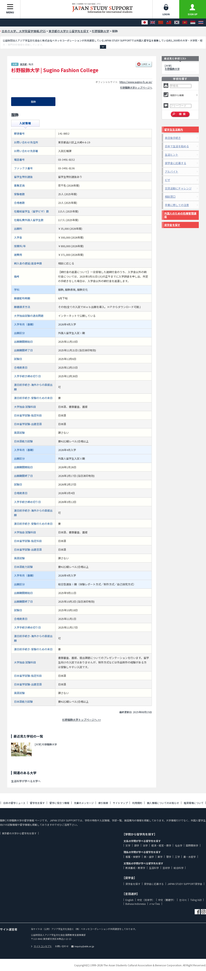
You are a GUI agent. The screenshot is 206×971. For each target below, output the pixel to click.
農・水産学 (189, 856)
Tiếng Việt (196, 900)
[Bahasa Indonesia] (193, 22)
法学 (145, 845)
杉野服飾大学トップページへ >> (81, 720)
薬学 (160, 856)
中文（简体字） (145, 900)
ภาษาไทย (154, 903)
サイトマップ (120, 802)
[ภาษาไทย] (201, 22)
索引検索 (103, 802)
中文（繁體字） (167, 900)
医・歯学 (149, 856)
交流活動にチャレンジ (178, 188)
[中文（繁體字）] (169, 22)
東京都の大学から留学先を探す (19, 833)
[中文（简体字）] (161, 22)
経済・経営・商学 (161, 845)
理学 (168, 856)
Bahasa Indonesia (135, 903)
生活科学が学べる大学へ (26, 781)
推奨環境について (194, 802)
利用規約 (137, 802)
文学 (127, 845)
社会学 (178, 845)
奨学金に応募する (175, 163)
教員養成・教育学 (135, 868)
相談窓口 (170, 196)
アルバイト (171, 171)
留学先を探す (37, 802)
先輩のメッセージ (84, 802)
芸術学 (166, 868)
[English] (153, 22)
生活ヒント (171, 155)
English (129, 900)
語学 (136, 845)
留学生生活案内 (173, 129)
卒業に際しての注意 (177, 205)
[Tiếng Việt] (185, 22)
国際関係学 (192, 845)
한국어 (183, 900)
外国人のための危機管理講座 (180, 215)
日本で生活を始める (177, 146)
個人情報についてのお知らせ (163, 802)
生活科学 (154, 868)
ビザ (167, 180)
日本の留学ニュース (14, 802)
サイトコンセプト (41, 946)
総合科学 (179, 868)
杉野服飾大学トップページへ (136, 87)
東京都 (23, 64)
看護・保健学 (132, 856)
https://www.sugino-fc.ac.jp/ (135, 82)
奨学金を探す (172, 225)
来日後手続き (173, 138)
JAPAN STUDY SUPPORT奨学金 (184, 884)
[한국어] (177, 22)
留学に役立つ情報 (59, 802)
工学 (177, 856)
